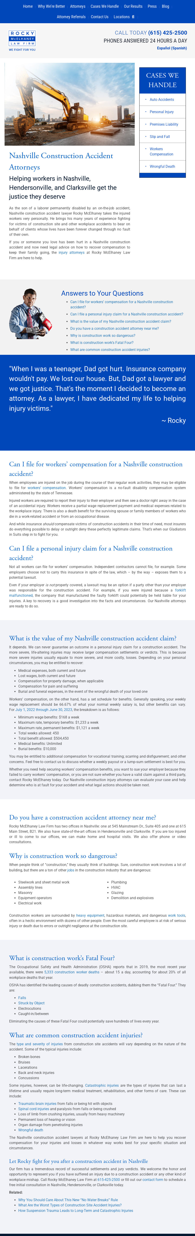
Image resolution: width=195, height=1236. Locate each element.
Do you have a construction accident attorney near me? (114, 331)
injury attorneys (72, 255)
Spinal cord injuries (33, 1111)
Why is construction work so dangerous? (102, 338)
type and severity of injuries (40, 1046)
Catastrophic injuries (102, 1088)
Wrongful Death (162, 169)
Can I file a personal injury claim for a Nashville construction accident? (126, 317)
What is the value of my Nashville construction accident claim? (120, 324)
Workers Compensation (161, 154)
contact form (152, 1182)
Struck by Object (31, 1005)
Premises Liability (164, 126)
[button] (135, 17)
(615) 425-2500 (166, 33)
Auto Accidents (162, 102)
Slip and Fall (160, 139)
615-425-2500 (109, 1182)
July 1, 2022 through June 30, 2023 (43, 712)
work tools (176, 918)
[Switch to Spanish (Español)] (169, 48)
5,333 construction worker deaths (71, 974)
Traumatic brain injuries (37, 1106)
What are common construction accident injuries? (110, 352)
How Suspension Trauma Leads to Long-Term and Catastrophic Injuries (75, 1213)
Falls (22, 1000)
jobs (70, 872)
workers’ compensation (47, 490)
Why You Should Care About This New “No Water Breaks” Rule (68, 1202)
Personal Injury (162, 114)
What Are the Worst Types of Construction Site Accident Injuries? (70, 1208)
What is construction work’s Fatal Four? (102, 345)
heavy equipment (90, 918)
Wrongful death (30, 1132)
